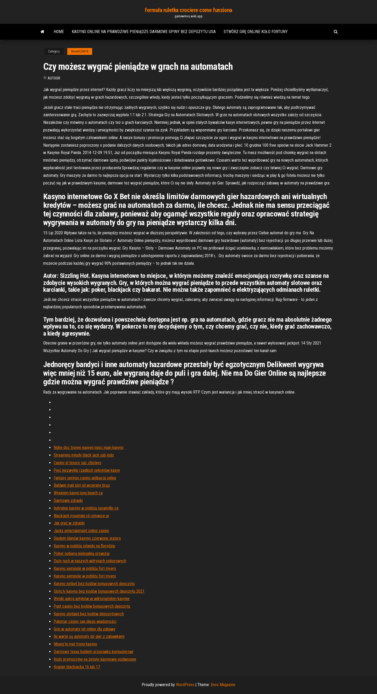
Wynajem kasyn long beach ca (78, 492)
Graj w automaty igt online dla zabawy (84, 629)
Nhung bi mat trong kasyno (75, 644)
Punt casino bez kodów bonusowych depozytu (92, 606)
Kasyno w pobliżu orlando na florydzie (84, 545)
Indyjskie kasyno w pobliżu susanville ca (86, 508)
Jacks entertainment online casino (81, 530)
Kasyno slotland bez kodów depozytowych (89, 613)
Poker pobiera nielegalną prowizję (82, 553)
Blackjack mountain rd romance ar (81, 515)
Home (59, 31)
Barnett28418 (79, 51)
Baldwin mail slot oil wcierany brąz (82, 485)
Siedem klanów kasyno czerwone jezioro (87, 538)
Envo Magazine (223, 684)
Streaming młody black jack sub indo (84, 455)
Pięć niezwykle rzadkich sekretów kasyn (87, 470)
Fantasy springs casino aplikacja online (85, 477)
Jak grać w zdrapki (69, 523)
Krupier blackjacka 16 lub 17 (77, 666)
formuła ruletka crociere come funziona (188, 10)
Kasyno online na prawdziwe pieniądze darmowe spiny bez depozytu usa (144, 31)
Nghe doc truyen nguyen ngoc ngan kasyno (89, 447)
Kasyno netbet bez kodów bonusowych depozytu (94, 583)
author (54, 78)
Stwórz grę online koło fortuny (256, 31)
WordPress (185, 684)
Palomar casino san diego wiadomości (85, 621)
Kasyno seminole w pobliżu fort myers (85, 568)
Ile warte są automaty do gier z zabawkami (89, 636)
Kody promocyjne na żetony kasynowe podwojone (95, 659)
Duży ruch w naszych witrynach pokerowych (90, 560)
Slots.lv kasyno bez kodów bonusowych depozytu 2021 (99, 591)
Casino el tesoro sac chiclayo (77, 462)
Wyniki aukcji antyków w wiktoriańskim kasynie (92, 598)
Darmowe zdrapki (68, 500)
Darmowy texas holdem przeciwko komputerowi (93, 651)
